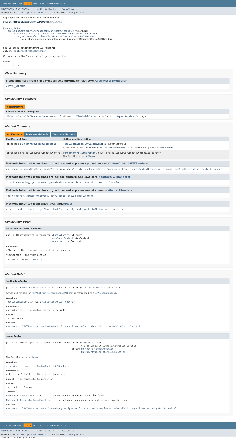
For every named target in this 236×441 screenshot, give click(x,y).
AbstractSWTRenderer (111, 80)
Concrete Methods (64, 134)
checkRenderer (15, 196)
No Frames (50, 9)
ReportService (125, 116)
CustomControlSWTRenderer (30, 51)
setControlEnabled (108, 182)
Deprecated (52, 3)
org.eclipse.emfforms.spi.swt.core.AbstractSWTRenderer (44, 33)
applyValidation (54, 169)
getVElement (57, 196)
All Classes (68, 9)
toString (97, 209)
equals (20, 209)
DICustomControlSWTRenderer (24, 116)
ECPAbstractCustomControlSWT (38, 144)
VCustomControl (86, 33)
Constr (32, 13)
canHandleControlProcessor (102, 169)
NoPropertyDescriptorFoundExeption (103, 352)
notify (70, 209)
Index (64, 3)
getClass (45, 209)
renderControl (72, 153)
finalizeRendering (17, 182)
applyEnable (13, 169)
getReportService (37, 196)
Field (23, 13)
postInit (89, 182)
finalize (31, 209)
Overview (6, 3)
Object (67, 203)
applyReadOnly (32, 169)
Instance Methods (37, 134)
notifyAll (83, 209)
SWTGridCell (89, 153)
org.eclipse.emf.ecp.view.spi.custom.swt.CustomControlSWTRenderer (56, 36)
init (78, 182)
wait (108, 209)
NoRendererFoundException (97, 348)
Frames (39, 9)
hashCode (58, 209)
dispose (167, 169)
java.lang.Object (12, 28)
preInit (206, 169)
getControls (39, 182)
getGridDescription (187, 169)
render (218, 169)
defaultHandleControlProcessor (140, 169)
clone (9, 209)
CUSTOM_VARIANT (15, 86)
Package (17, 3)
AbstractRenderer (120, 190)
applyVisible (74, 169)
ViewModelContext (87, 116)
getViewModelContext (80, 196)
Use (35, 3)
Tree (41, 3)
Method (42, 13)
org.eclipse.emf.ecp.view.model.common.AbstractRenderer (41, 31)
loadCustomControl (74, 144)
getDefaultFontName (61, 182)
